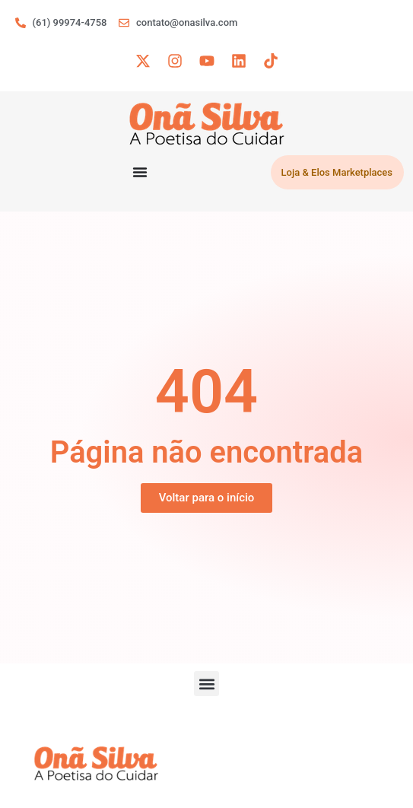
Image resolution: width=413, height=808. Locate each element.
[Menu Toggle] (140, 172)
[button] (206, 683)
